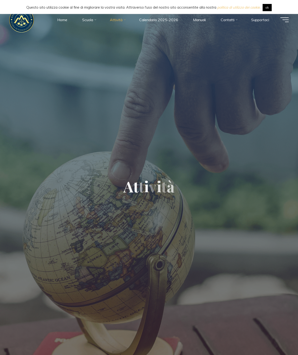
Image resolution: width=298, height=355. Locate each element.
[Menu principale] (284, 19)
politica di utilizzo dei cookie (238, 7)
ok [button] (267, 7)
